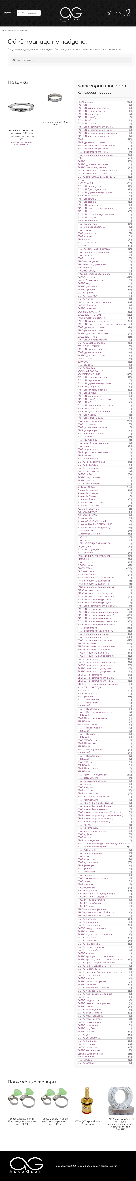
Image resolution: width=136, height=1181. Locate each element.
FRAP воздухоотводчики (92, 781)
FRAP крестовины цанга (92, 831)
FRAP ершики (85, 236)
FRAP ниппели (86, 837)
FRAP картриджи (87, 440)
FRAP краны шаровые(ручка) (94, 822)
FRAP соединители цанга (92, 847)
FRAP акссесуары (87, 224)
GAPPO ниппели (87, 984)
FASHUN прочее (87, 123)
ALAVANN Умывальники (91, 503)
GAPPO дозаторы (88, 286)
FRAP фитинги (86, 697)
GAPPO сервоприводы (90, 1010)
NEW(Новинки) (86, 102)
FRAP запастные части (91, 434)
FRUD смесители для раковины (96, 656)
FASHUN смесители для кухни (95, 130)
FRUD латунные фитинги (92, 909)
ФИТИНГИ (84, 690)
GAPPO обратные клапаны (93, 988)
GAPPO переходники (89, 991)
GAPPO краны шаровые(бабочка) (96, 963)
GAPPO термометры (90, 1019)
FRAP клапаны (86, 790)
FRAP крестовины (88, 828)
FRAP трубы (85, 881)
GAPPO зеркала (86, 368)
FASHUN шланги (87, 415)
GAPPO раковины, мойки (92, 167)
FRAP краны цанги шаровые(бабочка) (99, 812)
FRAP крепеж (85, 825)
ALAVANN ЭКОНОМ (89, 509)
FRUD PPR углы (86, 906)
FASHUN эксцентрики (90, 418)
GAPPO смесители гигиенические (97, 171)
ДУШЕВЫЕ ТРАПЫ (88, 337)
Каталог (8, 13)
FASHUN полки (86, 211)
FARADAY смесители (89, 590)
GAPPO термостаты (90, 1022)
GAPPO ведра (85, 283)
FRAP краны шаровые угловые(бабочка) (100, 815)
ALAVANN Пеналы (88, 496)
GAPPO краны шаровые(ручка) (95, 966)
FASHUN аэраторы (89, 380)
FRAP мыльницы (87, 243)
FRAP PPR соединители (91, 749)
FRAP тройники (87, 850)
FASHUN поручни (87, 217)
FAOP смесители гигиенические (96, 577)
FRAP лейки (84, 446)
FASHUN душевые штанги (93, 349)
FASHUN (82, 105)
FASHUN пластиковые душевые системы (102, 324)
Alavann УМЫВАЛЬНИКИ (92, 521)
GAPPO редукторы (88, 1000)
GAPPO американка (89, 925)
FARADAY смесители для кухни (95, 593)
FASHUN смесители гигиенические (98, 612)
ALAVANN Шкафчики (89, 506)
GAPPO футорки (87, 1044)
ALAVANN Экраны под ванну (94, 528)
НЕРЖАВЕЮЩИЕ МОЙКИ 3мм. (95, 543)
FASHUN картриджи (89, 114)
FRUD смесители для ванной (94, 650)
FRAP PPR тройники (89, 756)
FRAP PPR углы (86, 762)
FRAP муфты (85, 834)
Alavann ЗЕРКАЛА (87, 512)
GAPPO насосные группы (92, 981)
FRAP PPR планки (87, 743)
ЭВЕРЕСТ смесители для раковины (98, 684)
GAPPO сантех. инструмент (94, 1003)
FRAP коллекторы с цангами (94, 796)
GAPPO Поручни (87, 305)
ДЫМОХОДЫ (85, 359)
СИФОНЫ (83, 559)
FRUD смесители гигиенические (96, 646)
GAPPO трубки (86, 1028)
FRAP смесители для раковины (95, 155)
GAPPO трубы (86, 1031)
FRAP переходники (88, 840)
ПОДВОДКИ (85, 546)
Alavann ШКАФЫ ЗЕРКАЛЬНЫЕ (95, 524)
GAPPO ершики (86, 289)
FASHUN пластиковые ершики (95, 208)
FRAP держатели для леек (92, 427)
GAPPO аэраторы (88, 465)
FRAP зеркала (85, 365)
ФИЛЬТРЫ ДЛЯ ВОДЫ (90, 687)
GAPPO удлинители (89, 1038)
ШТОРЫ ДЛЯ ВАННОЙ (90, 1054)
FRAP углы (83, 856)
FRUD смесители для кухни (93, 653)
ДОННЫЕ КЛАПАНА (89, 312)
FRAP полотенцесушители (93, 252)
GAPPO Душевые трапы (91, 343)
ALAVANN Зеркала (88, 490)
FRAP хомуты (85, 884)
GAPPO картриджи (88, 468)
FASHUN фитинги (88, 693)
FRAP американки (88, 778)
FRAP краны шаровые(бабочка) (95, 818)
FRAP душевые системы (92, 142)
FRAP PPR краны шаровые (92, 718)
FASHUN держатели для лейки (95, 383)
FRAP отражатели (88, 449)
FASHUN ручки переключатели (95, 412)
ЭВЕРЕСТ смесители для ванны (96, 678)
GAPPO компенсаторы (91, 947)
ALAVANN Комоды (88, 493)
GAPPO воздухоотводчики (93, 928)
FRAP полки (84, 246)
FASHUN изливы (87, 393)
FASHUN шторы (87, 1057)
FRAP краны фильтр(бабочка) (94, 806)
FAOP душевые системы (92, 318)
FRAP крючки (85, 239)
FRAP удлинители (88, 862)
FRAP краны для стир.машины (95, 803)
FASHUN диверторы (89, 387)
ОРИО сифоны (86, 565)
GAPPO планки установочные (95, 994)
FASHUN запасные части (92, 390)
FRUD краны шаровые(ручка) (94, 915)
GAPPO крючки (86, 293)
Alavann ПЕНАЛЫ (87, 515)
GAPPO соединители (90, 1013)
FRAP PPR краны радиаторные (95, 712)
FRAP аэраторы (87, 424)
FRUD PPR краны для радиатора (96, 894)
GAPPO (81, 161)
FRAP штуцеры (86, 872)
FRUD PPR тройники (89, 903)
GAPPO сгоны (85, 1006)
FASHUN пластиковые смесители (97, 596)
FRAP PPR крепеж (87, 724)
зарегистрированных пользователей (21, 143)
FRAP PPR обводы (87, 740)
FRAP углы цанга (87, 859)
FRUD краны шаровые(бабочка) (96, 912)
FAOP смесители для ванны (94, 581)
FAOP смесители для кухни (93, 584)
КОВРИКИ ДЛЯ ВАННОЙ (91, 371)
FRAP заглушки (86, 787)
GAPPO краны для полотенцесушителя (100, 959)
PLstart (81, 180)
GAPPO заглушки (87, 938)
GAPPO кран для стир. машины (96, 956)
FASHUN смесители (89, 609)
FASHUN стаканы (88, 221)
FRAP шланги (85, 455)
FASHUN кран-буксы (89, 117)
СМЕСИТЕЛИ (85, 568)
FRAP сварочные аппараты (94, 878)
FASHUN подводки (88, 549)
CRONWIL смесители (90, 571)
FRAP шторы (85, 1060)
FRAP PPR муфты (87, 734)
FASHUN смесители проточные (96, 624)
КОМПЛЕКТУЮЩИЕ (89, 374)
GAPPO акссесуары (89, 277)
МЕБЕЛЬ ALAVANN (88, 487)
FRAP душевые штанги (91, 352)
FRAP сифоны (85, 562)
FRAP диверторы (87, 430)
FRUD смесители (87, 643)
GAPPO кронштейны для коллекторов (100, 972)
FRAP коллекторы (88, 793)
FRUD (81, 158)
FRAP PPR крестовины (90, 728)
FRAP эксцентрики (88, 459)
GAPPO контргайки (89, 950)
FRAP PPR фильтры (88, 768)
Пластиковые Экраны (90, 534)
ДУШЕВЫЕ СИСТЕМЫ (90, 315)
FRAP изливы (85, 437)
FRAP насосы (85, 540)
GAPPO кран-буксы (88, 471)
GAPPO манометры (89, 975)
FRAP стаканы (86, 258)
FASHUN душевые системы (93, 108)
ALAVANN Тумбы (87, 499)
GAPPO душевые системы (93, 164)
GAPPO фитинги (87, 919)
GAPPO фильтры (87, 1041)
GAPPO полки (85, 299)
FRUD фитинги (86, 888)
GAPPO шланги (86, 480)
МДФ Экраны (85, 531)
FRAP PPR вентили (88, 703)
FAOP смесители (87, 574)
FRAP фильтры (86, 865)
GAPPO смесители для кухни (94, 668)
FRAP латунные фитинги (92, 775)
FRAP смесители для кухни (93, 152)
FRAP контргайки (88, 800)
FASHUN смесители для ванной (96, 599)
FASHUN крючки (87, 202)
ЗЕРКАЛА (83, 362)
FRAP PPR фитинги (88, 700)
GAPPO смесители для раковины (97, 177)
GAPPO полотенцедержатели (95, 302)
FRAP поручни (85, 255)
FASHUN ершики (87, 199)
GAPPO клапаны (87, 941)
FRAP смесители (87, 628)
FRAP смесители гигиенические (96, 145)
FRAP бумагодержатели (91, 227)
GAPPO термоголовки (90, 1016)
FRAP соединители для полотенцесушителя (104, 844)
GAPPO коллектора (89, 944)
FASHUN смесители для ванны (95, 127)
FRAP (80, 139)
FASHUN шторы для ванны (93, 136)
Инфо (119, 13)
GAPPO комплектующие (91, 462)
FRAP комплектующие (90, 421)
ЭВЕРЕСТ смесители (90, 675)
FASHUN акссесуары (89, 186)
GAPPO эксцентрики (89, 484)
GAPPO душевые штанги (92, 355)
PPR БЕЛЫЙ (84, 706)
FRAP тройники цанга (90, 853)
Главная (9, 31)
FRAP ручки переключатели (93, 452)
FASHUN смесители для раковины (97, 133)
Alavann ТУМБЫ (87, 518)
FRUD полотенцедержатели (94, 274)
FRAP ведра (84, 230)
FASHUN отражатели (90, 408)
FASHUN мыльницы (89, 205)
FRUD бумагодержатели (92, 264)
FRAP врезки (85, 784)
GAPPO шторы (86, 1063)
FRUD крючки (85, 268)
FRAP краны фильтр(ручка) (93, 809)
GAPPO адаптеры (88, 922)
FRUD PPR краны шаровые (93, 897)
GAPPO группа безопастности (96, 934)
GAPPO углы (84, 1035)
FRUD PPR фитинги (88, 891)
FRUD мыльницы (87, 271)
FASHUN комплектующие (92, 111)
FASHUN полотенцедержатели (96, 214)
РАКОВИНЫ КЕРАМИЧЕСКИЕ (94, 556)
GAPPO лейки (85, 474)
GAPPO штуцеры (87, 1047)
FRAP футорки (86, 869)
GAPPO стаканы (87, 308)
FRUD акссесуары (88, 261)
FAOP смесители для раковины (96, 587)
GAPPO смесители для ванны (95, 174)
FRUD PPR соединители (91, 900)
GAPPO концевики (88, 953)
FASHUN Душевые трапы (92, 340)
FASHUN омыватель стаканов (95, 405)
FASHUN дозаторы (89, 196)
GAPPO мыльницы (88, 296)
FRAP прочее (85, 875)
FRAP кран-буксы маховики (93, 443)
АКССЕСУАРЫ (85, 183)
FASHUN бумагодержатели (93, 189)
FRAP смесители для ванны (93, 149)
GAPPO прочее (86, 997)
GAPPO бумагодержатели (92, 280)
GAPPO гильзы (86, 931)
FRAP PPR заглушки (88, 709)
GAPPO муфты (86, 978)
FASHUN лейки (86, 120)
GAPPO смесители (88, 659)
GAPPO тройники (88, 1025)
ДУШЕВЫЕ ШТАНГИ (89, 346)
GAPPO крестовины (89, 969)
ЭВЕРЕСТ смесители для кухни (95, 681)
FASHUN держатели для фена (95, 192)
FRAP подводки (86, 553)
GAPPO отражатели (89, 477)
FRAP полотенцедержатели (94, 249)
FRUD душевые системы (92, 330)
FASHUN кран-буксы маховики (95, 399)
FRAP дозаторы (87, 233)
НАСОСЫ (83, 537)
